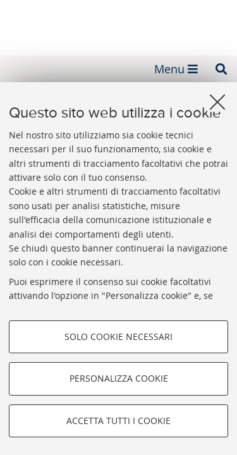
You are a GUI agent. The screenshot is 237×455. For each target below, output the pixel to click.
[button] (221, 69)
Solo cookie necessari (118, 337)
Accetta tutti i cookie (118, 421)
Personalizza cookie (119, 378)
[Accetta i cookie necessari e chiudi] (217, 102)
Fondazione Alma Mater (118, 23)
